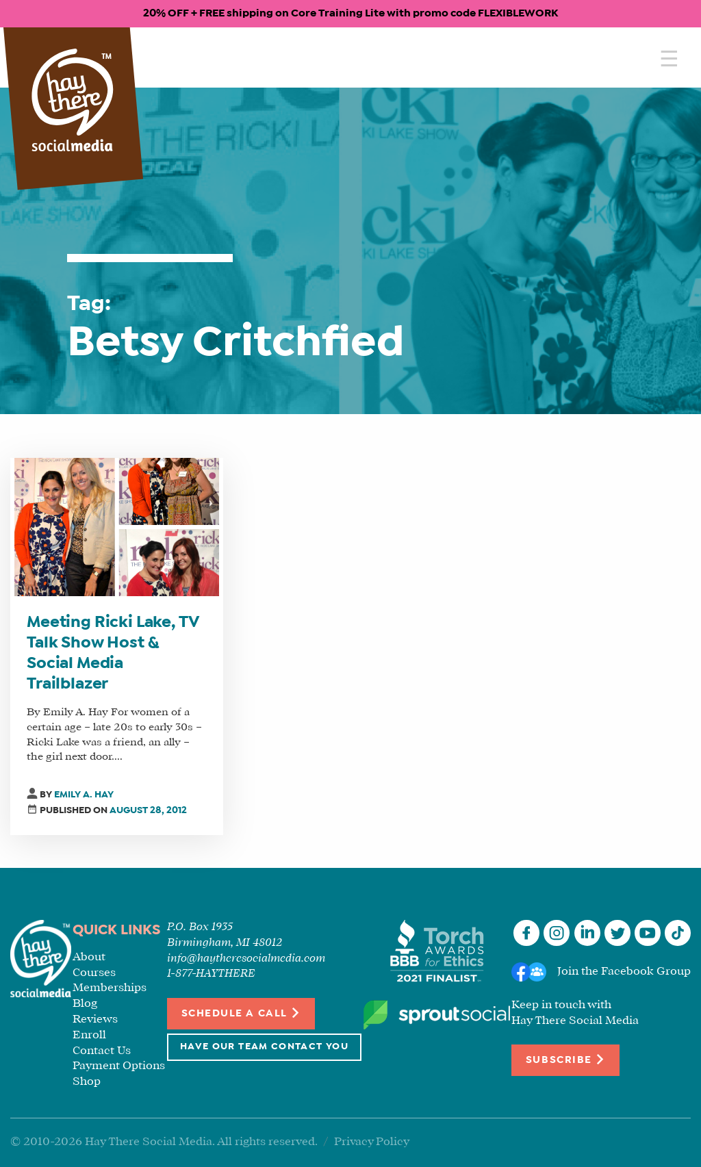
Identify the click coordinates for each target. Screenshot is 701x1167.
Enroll (89, 1035)
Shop (87, 1082)
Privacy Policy (371, 1142)
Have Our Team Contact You (264, 1047)
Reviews (95, 1019)
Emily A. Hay (84, 795)
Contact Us (102, 1051)
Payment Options (119, 1066)
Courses (94, 973)
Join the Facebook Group (624, 971)
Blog (85, 1004)
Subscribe (565, 1059)
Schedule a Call (241, 1013)
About (89, 957)
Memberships (109, 988)
